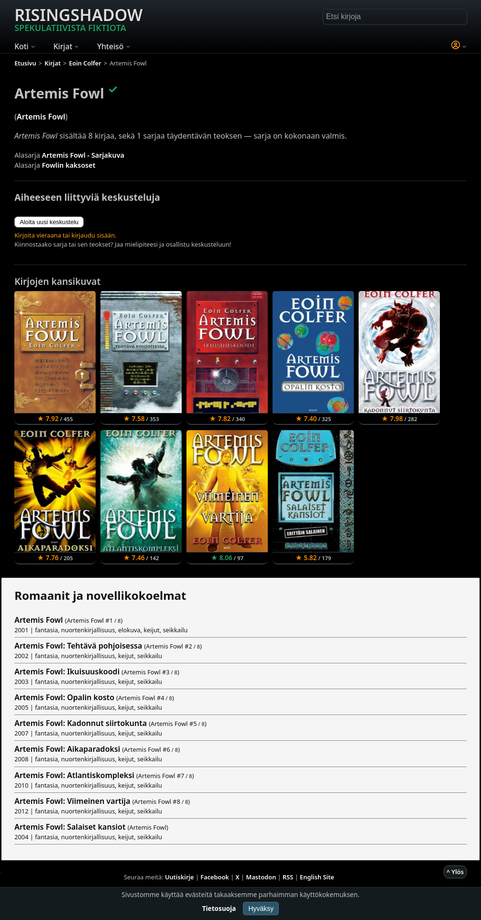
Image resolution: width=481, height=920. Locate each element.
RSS (288, 877)
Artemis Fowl (41, 116)
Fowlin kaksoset (69, 165)
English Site (317, 877)
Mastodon (261, 877)
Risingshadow (78, 18)
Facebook (214, 877)
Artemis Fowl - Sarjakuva (83, 155)
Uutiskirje (179, 877)
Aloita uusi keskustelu (49, 222)
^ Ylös (455, 871)
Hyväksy (260, 908)
